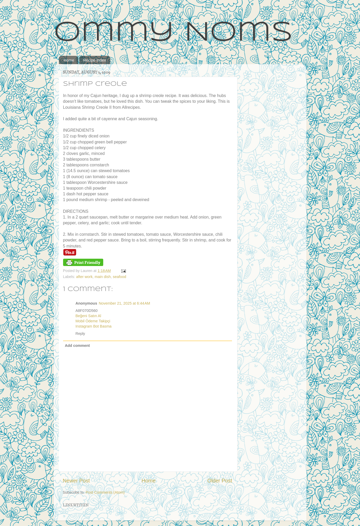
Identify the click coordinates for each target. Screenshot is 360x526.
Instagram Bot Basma (94, 326)
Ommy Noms (173, 33)
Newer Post (76, 480)
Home (69, 60)
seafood (119, 277)
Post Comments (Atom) (105, 492)
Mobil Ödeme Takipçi (93, 321)
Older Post (219, 480)
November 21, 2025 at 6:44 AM (124, 303)
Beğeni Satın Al (88, 316)
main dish (103, 277)
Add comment (77, 345)
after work (84, 277)
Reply (80, 333)
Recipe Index (94, 60)
